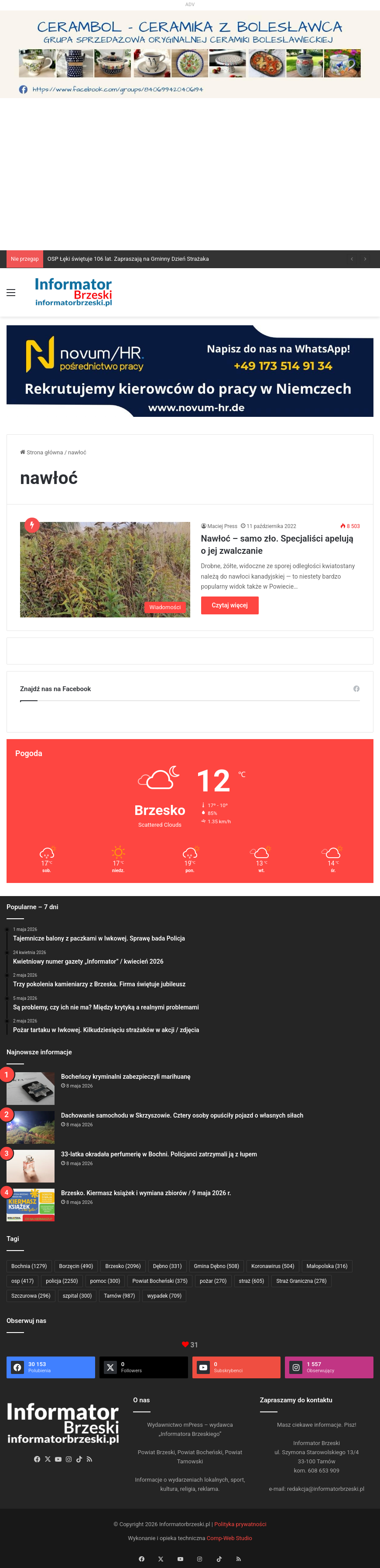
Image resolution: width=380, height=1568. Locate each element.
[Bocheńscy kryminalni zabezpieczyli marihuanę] (31, 1088)
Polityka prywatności (240, 1524)
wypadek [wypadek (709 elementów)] (164, 1296)
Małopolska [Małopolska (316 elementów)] (327, 1266)
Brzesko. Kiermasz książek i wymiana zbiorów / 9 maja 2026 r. (146, 1193)
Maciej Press (223, 526)
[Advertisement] (190, 185)
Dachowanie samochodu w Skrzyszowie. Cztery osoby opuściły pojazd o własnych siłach (182, 1115)
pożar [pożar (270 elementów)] (213, 1281)
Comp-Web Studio (229, 1538)
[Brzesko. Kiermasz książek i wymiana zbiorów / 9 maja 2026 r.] (31, 1205)
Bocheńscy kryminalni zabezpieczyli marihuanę (126, 1076)
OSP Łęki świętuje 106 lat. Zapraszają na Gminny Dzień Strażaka (128, 259)
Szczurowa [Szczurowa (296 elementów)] (31, 1296)
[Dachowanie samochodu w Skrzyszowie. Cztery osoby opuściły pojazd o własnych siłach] (31, 1127)
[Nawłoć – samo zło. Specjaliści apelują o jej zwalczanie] (105, 570)
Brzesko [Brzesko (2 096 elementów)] (122, 1266)
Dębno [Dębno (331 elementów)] (167, 1266)
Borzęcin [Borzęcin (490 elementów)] (76, 1266)
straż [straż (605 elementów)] (251, 1281)
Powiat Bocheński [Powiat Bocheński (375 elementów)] (160, 1281)
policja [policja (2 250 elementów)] (62, 1281)
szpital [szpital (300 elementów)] (77, 1296)
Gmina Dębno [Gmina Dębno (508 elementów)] (217, 1266)
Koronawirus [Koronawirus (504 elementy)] (272, 1266)
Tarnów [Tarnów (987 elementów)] (119, 1296)
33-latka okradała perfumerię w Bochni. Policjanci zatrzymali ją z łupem (159, 1154)
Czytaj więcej (230, 605)
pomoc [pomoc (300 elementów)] (105, 1281)
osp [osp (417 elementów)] (22, 1281)
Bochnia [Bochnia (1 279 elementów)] (29, 1266)
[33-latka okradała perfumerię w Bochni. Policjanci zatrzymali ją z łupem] (31, 1166)
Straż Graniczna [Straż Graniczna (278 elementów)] (301, 1281)
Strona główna (41, 452)
